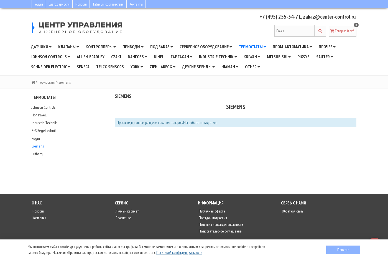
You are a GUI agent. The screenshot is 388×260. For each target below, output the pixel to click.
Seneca (83, 66)
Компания (39, 217)
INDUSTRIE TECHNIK (218, 57)
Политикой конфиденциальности (179, 252)
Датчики (41, 47)
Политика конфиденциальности (220, 224)
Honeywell (39, 115)
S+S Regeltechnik (44, 130)
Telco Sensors (110, 66)
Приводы (133, 47)
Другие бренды (198, 67)
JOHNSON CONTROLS (50, 57)
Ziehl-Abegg (162, 67)
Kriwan (252, 57)
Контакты (136, 4)
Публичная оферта (211, 211)
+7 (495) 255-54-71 (280, 16)
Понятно (343, 249)
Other (252, 67)
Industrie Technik (44, 122)
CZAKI (116, 56)
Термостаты (252, 47)
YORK (137, 67)
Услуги (39, 4)
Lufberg (37, 153)
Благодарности (59, 4)
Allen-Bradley (90, 56)
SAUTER (324, 57)
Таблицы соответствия (108, 4)
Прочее (327, 47)
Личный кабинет (127, 211)
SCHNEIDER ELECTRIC (50, 67)
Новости (81, 4)
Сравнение (123, 217)
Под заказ (161, 47)
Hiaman (229, 67)
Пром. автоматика (292, 47)
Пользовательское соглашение (220, 231)
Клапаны (68, 47)
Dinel (159, 56)
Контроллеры (101, 47)
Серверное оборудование (206, 47)
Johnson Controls (43, 107)
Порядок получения (212, 217)
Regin (36, 138)
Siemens (38, 146)
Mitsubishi (279, 57)
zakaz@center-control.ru (329, 16)
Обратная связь (292, 211)
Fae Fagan (181, 57)
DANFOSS (137, 57)
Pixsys (303, 56)
